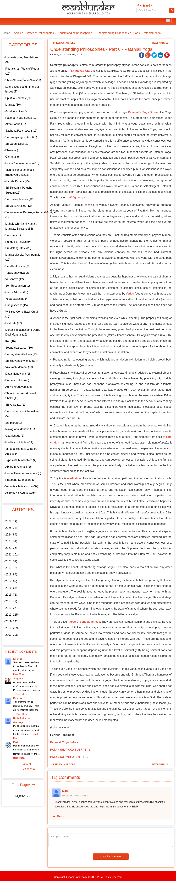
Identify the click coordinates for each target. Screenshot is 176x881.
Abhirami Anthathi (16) (18, 466)
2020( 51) (11, 561)
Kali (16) (10, 341)
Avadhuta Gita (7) (16, 111)
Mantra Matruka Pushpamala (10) (22, 257)
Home (6, 33)
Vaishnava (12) (14, 279)
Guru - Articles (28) (16, 292)
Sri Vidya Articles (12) (18, 205)
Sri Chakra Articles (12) (19, 199)
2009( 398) (12, 634)
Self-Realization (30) (17, 266)
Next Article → (161, 43)
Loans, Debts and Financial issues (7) (22, 89)
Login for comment (110, 856)
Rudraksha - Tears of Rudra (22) (22, 71)
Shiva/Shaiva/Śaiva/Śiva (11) (23, 80)
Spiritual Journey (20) (18, 98)
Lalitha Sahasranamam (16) (22, 163)
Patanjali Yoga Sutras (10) (21, 117)
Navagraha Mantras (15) (20, 429)
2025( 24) (11, 527)
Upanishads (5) (14, 435)
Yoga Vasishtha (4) (16, 298)
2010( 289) (12, 628)
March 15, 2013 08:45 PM (76, 795)
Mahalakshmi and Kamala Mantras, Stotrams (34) (21, 226)
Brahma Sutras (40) (17, 380)
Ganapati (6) (12, 156)
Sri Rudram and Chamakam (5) (22, 414)
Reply (58, 816)
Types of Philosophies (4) (20, 460)
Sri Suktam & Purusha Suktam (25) (18, 190)
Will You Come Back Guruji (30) (21, 314)
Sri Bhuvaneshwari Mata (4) (22, 360)
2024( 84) (11, 534)
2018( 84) (11, 574)
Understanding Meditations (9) (21, 60)
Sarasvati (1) (13, 235)
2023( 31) (11, 541)
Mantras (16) (13, 104)
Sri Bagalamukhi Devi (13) (21, 354)
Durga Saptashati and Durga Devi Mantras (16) (22, 332)
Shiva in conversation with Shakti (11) (21, 396)
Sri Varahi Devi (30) (17, 143)
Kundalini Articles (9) (18, 241)
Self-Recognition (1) (17, 285)
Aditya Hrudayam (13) (18, 386)
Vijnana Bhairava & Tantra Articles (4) (21, 451)
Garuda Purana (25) (17, 181)
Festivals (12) (13, 323)
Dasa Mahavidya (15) (18, 373)
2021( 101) (12, 554)
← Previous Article (62, 43)
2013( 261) (12, 607)
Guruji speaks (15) (16, 305)
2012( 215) (12, 614)
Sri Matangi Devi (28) (18, 248)
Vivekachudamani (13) (19, 367)
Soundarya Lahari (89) (19, 347)
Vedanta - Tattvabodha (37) (21, 486)
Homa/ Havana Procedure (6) (23, 473)
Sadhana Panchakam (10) (21, 130)
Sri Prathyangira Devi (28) (21, 137)
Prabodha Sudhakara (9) (20, 479)
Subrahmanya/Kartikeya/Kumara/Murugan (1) (23, 215)
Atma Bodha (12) (15, 124)
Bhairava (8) (12, 150)
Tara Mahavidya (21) (17, 272)
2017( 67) (11, 581)
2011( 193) (11, 621)
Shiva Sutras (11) (15, 404)
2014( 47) (11, 601)
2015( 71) (11, 594)
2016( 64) (11, 587)
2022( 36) (11, 547)
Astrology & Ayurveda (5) (20, 492)
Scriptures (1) (13, 422)
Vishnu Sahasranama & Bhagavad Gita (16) (19, 172)
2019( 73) (11, 567)
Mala (65, 790)
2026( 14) (11, 521)
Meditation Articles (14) (19, 442)
